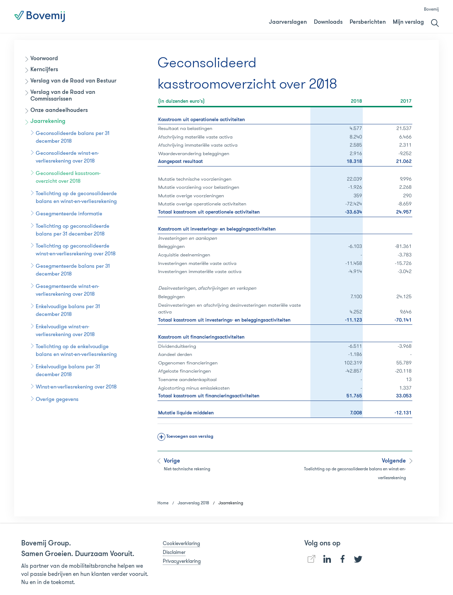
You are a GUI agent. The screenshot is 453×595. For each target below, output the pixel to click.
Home (162, 503)
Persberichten (368, 22)
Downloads (328, 22)
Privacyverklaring (182, 561)
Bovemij (431, 9)
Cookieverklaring (181, 543)
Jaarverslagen (288, 22)
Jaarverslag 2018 (299, 16)
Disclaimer (174, 552)
